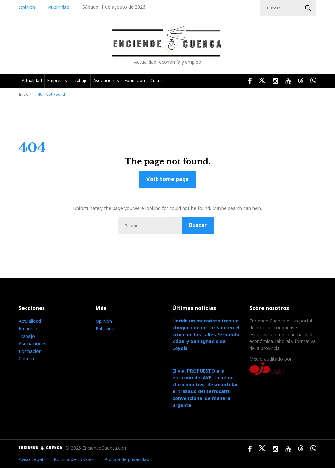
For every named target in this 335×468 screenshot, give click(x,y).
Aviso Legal (31, 459)
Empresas (57, 80)
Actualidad (32, 80)
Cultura (157, 80)
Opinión (27, 7)
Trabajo (80, 80)
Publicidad (58, 7)
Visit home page (167, 178)
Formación (135, 80)
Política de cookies (74, 459)
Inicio (24, 94)
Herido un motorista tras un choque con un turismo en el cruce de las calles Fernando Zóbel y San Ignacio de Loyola (205, 334)
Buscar (308, 8)
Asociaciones (106, 80)
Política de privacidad (126, 459)
